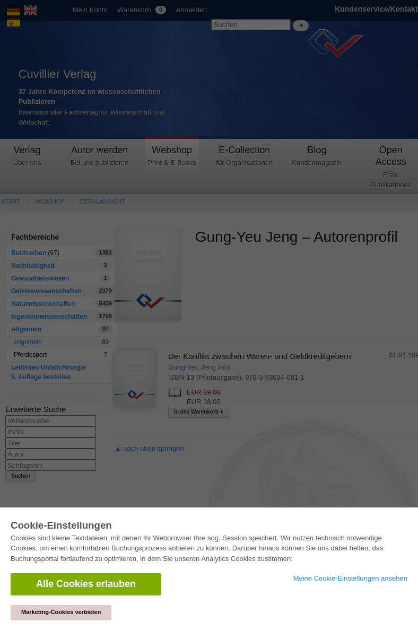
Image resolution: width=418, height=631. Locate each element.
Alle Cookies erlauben (86, 584)
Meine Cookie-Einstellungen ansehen (350, 578)
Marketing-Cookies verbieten (61, 612)
